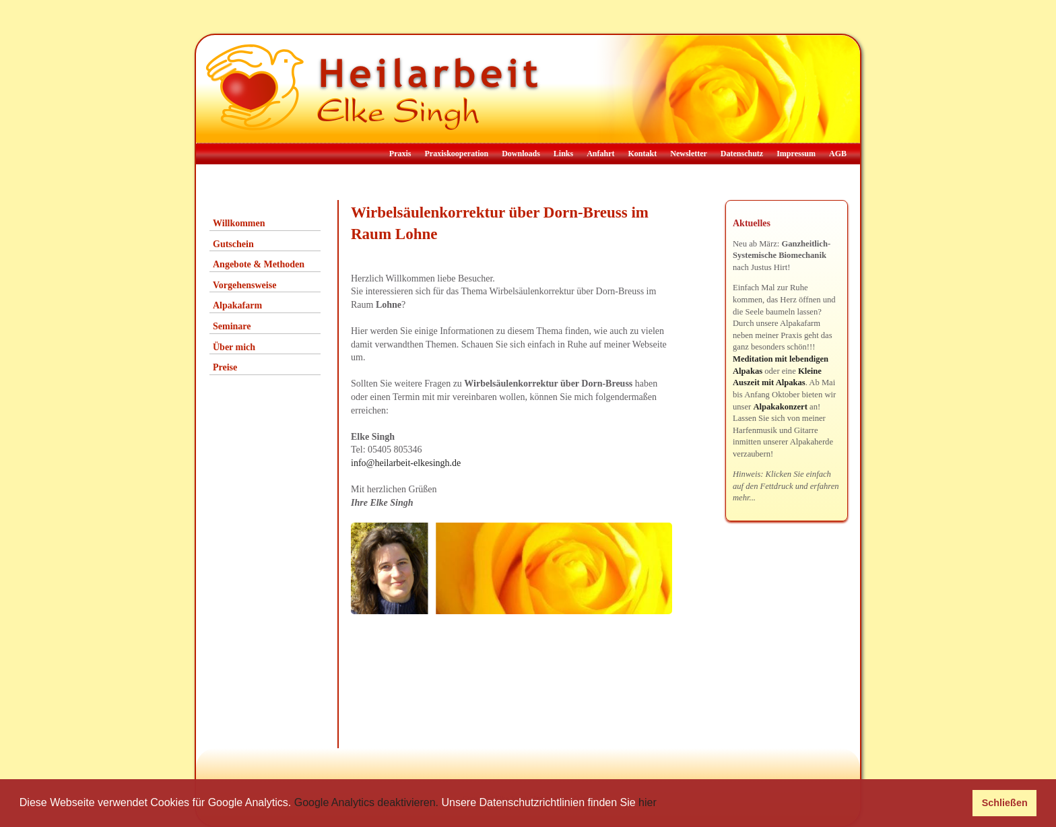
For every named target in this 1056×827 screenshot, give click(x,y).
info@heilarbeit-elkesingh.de (406, 463)
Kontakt (642, 153)
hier (647, 802)
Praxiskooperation (456, 153)
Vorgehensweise (244, 285)
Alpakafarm (237, 305)
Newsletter (688, 153)
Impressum (796, 153)
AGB (838, 153)
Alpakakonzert (780, 406)
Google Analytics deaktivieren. (366, 802)
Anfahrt (600, 153)
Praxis (400, 153)
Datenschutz (742, 153)
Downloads (521, 153)
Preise (225, 367)
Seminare (232, 326)
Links (563, 153)
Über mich (234, 347)
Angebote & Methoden (258, 264)
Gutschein (233, 244)
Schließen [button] (1005, 802)
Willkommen (239, 223)
